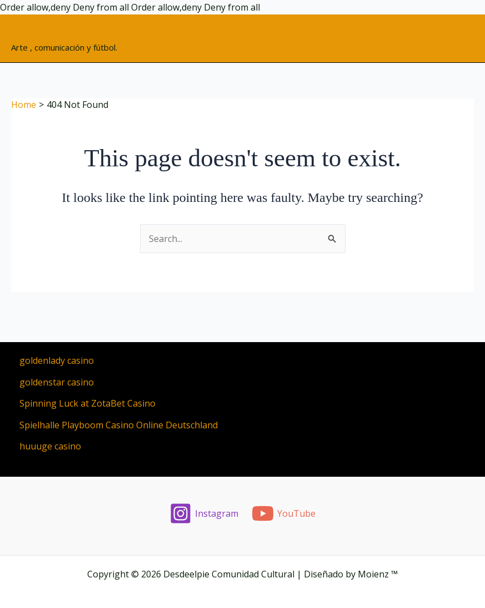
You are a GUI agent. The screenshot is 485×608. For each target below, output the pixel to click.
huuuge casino (50, 446)
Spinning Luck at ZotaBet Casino (87, 403)
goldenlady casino (56, 360)
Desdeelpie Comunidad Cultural (110, 32)
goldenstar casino (56, 382)
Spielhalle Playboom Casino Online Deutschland (118, 425)
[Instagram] (204, 513)
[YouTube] (283, 513)
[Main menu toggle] (462, 38)
